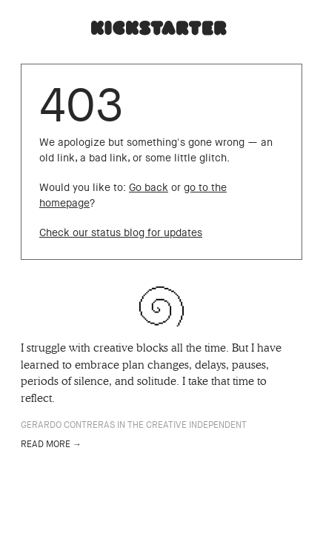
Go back (148, 188)
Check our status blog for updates (120, 233)
